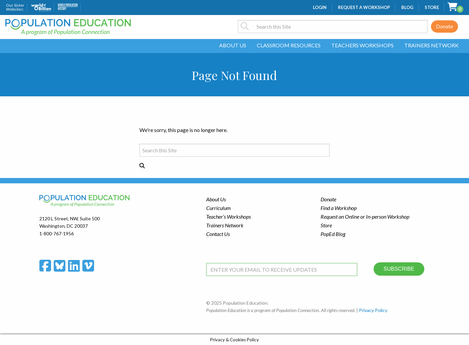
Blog (407, 7)
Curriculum (218, 208)
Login (320, 7)
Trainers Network (431, 45)
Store (432, 7)
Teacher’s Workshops (228, 216)
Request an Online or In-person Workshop (365, 216)
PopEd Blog (333, 234)
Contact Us (218, 234)
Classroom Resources (289, 45)
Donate (444, 26)
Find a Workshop (339, 208)
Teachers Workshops (362, 45)
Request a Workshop (364, 7)
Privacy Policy (373, 310)
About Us (232, 45)
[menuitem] (233, 46)
